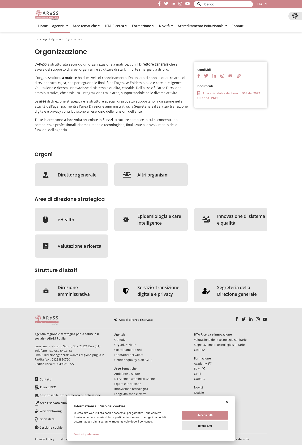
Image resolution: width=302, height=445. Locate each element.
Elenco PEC (48, 387)
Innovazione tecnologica (131, 389)
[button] (60, 25)
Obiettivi (120, 340)
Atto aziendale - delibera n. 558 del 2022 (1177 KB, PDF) (228, 95)
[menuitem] (43, 25)
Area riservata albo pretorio (60, 403)
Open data (47, 419)
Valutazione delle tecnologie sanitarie (220, 340)
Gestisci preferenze (86, 434)
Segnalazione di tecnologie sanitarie (219, 345)
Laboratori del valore (128, 355)
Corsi (197, 374)
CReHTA (199, 350)
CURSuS (199, 379)
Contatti (46, 379)
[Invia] (199, 4)
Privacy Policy (44, 439)
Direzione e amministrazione (134, 379)
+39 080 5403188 (60, 351)
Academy (202, 364)
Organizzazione (125, 345)
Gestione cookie (50, 427)
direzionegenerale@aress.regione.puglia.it (74, 355)
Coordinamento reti (128, 350)
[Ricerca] (228, 4)
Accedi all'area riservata (133, 319)
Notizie (199, 393)
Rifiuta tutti (205, 425)
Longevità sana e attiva (130, 394)
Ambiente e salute (127, 374)
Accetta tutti (205, 415)
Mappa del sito (238, 439)
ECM (199, 369)
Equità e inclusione (127, 384)
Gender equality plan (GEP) (133, 360)
